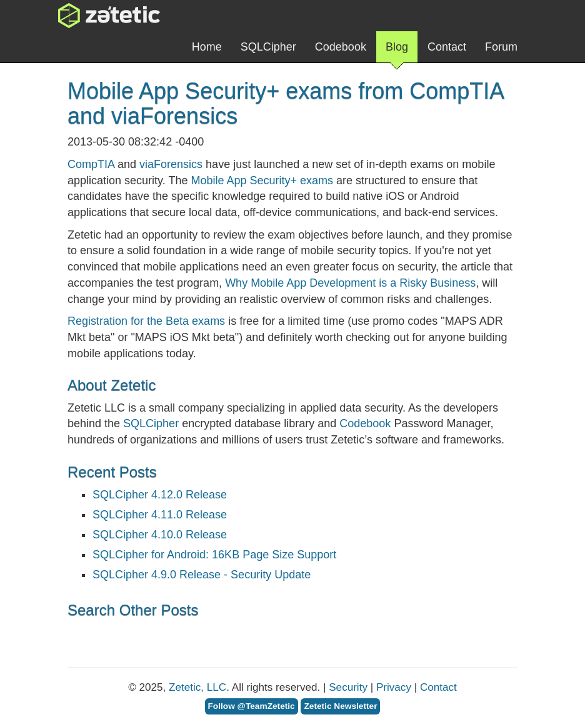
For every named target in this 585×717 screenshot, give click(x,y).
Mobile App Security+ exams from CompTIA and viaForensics (285, 103)
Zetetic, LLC (197, 687)
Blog (397, 51)
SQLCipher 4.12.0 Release (159, 494)
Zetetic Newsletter (340, 706)
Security (348, 687)
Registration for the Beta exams (146, 321)
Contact (447, 47)
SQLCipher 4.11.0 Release (159, 514)
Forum (501, 47)
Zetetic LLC (96, 15)
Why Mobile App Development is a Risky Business (350, 283)
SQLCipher (268, 47)
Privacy (393, 687)
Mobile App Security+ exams (262, 180)
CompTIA (91, 164)
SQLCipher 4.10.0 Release (159, 534)
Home (207, 47)
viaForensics (170, 164)
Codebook (340, 47)
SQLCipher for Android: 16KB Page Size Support (214, 554)
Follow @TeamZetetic (251, 706)
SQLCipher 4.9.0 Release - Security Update (201, 574)
